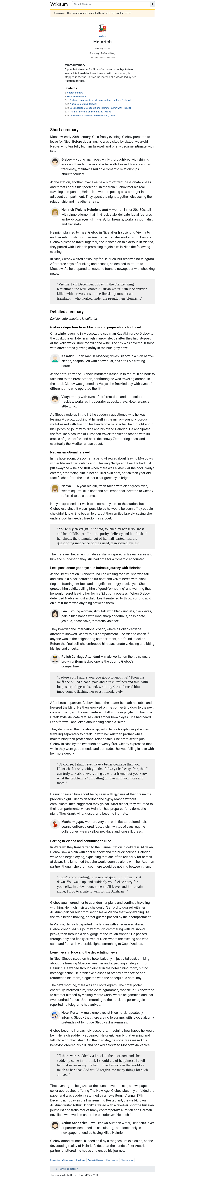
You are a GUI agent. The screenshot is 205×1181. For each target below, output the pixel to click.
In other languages (67, 1169)
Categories (55, 1160)
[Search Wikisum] (111, 4)
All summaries (127, 1160)
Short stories (112, 1160)
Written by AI (67, 1160)
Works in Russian (95, 1160)
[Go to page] (152, 4)
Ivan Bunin (102, 36)
